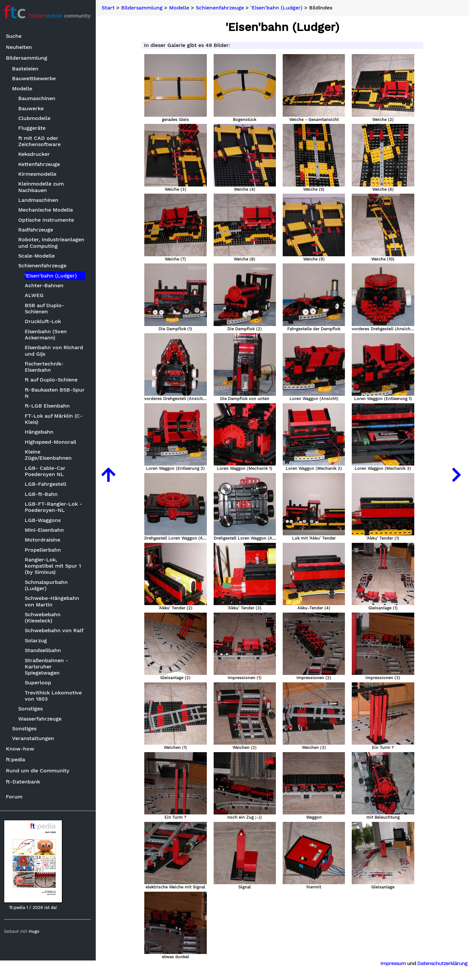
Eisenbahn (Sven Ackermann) (47, 334)
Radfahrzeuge (37, 230)
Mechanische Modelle (47, 210)
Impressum (393, 963)
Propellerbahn (44, 550)
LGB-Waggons (44, 520)
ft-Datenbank (24, 782)
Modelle (24, 88)
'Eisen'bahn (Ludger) (52, 276)
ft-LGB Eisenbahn (48, 406)
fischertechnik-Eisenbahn (45, 367)
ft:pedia (16, 760)
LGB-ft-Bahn (42, 494)
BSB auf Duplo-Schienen (45, 308)
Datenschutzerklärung (442, 963)
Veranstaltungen (35, 739)
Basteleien (27, 69)
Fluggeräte (33, 128)
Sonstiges (32, 709)
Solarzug (37, 640)
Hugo (35, 931)
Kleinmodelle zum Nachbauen (42, 187)
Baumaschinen (38, 98)
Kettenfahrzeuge (41, 164)
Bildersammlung (28, 58)
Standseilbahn (44, 650)
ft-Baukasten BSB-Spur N (56, 393)
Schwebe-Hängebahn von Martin (53, 601)
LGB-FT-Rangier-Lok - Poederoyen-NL (54, 507)
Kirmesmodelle (39, 174)
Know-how (21, 749)
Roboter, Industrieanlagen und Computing (53, 243)
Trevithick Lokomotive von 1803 (54, 696)
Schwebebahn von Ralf (55, 631)
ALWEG (35, 295)
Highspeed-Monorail (52, 442)
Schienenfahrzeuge (44, 266)
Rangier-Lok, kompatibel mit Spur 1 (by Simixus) (54, 566)
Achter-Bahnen (45, 285)
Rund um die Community (39, 770)
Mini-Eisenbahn (45, 530)
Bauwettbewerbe (35, 79)
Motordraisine (44, 540)
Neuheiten (20, 47)
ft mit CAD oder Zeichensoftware (41, 141)
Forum (15, 797)
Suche (15, 36)
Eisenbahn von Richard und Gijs (55, 351)
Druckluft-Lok (44, 322)
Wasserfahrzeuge (41, 719)
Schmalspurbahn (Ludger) (47, 585)
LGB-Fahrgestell (47, 484)
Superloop (39, 683)
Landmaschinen (40, 200)
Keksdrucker (35, 154)
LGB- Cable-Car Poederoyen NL (46, 471)
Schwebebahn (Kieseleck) (44, 617)
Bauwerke (32, 108)
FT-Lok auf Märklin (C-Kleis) (55, 419)
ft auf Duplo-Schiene (52, 380)
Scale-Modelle (38, 256)
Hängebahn (40, 432)
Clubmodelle (36, 118)
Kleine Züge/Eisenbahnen (49, 455)
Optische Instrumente (48, 220)
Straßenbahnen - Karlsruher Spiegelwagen (47, 666)
